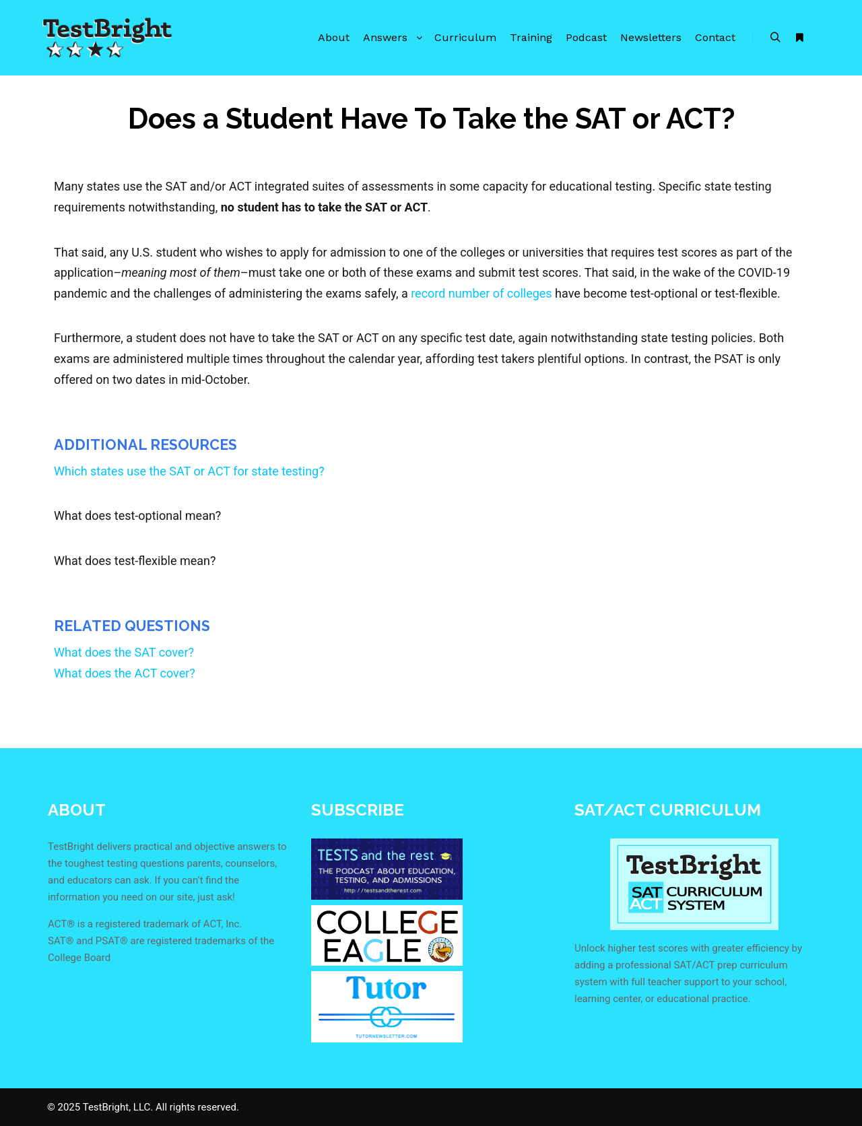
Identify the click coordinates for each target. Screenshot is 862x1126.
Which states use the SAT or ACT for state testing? (189, 471)
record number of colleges (481, 293)
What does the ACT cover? (124, 673)
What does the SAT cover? (124, 652)
